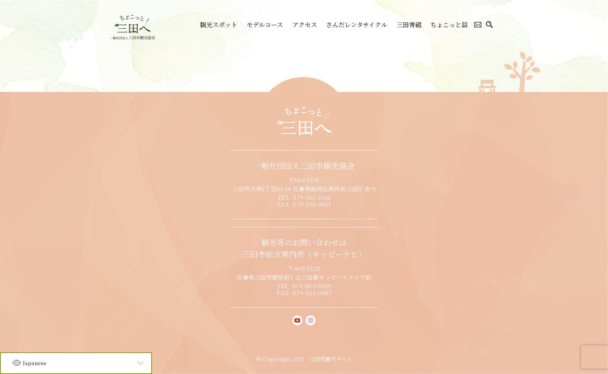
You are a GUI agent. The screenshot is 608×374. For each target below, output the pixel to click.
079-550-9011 (312, 204)
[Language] (76, 363)
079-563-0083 (312, 293)
